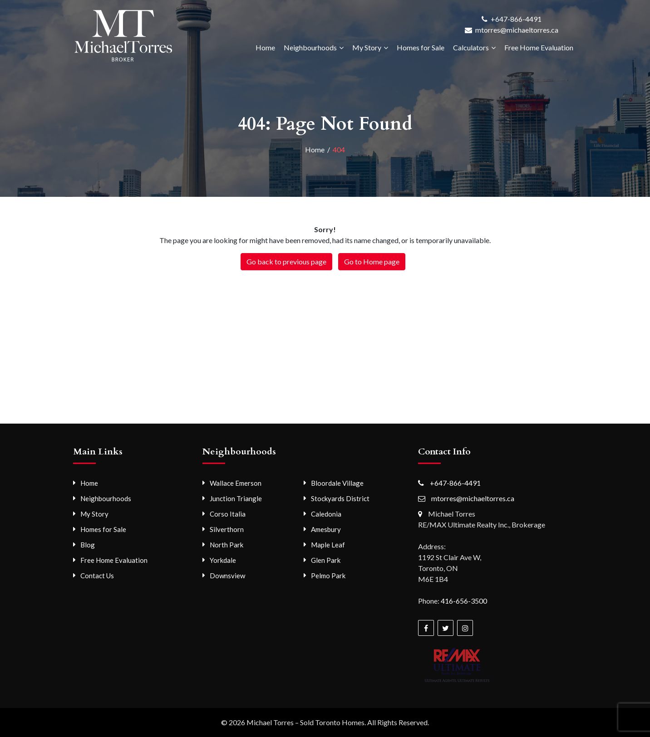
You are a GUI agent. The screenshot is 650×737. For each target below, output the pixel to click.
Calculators (471, 47)
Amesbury (326, 529)
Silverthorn (227, 529)
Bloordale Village (337, 483)
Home (265, 47)
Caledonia (326, 514)
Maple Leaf (328, 545)
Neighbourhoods (310, 47)
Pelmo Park (328, 575)
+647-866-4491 (516, 19)
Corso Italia (228, 514)
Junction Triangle (236, 498)
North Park (226, 545)
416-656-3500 (464, 600)
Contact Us (97, 575)
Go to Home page (371, 261)
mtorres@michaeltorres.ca (516, 29)
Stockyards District (340, 498)
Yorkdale (223, 560)
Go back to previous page (286, 261)
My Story (366, 47)
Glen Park (325, 560)
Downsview (227, 575)
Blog (87, 545)
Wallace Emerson (235, 483)
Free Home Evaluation (538, 47)
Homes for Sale (420, 47)
